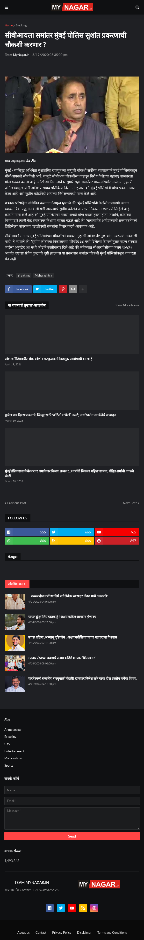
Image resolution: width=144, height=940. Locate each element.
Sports (8, 765)
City (7, 744)
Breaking (21, 25)
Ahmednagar (13, 730)
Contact (41, 932)
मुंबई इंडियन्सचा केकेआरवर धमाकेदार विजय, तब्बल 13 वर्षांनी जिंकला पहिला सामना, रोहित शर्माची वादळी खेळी (69, 473)
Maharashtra (43, 275)
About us (23, 932)
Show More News (127, 305)
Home (9, 25)
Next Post (130, 503)
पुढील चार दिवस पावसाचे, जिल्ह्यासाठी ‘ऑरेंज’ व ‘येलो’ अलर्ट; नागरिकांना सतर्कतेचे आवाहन (60, 415)
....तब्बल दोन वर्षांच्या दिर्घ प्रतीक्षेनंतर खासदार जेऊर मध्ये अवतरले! (68, 596)
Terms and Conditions (112, 932)
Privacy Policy (61, 932)
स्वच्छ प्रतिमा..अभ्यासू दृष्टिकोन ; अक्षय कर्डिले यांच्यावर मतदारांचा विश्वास (72, 637)
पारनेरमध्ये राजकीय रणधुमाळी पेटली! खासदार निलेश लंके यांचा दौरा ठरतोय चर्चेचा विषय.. (82, 678)
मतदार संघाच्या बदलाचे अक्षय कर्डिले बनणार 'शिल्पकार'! (62, 658)
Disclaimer (84, 932)
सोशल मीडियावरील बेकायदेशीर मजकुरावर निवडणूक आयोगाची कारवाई (48, 359)
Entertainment (14, 751)
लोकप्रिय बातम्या (17, 584)
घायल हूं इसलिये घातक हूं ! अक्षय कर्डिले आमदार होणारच (62, 617)
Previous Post (16, 503)
